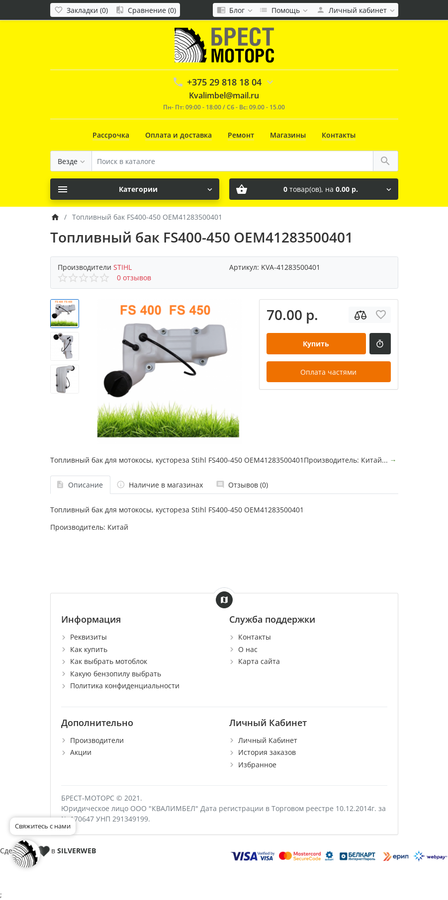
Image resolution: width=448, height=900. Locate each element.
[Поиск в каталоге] (232, 161)
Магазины (288, 135)
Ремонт (241, 135)
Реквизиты (88, 637)
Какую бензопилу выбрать (115, 673)
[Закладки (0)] (81, 10)
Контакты (339, 135)
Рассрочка (110, 135)
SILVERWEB (76, 850)
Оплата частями (328, 372)
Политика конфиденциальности (124, 685)
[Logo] (224, 44)
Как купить (88, 649)
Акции (80, 752)
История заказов (267, 752)
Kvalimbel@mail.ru (224, 95)
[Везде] (71, 161)
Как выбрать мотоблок (108, 661)
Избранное (257, 764)
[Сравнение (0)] (145, 10)
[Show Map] (224, 599)
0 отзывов (134, 277)
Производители (97, 740)
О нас (248, 649)
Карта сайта (259, 661)
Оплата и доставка (178, 135)
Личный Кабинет (267, 740)
